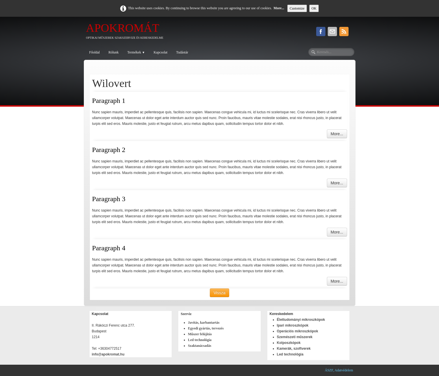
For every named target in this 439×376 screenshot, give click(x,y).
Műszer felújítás (200, 334)
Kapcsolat (160, 52)
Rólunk (113, 52)
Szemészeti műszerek (294, 337)
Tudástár (182, 52)
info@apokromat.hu (108, 354)
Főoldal (94, 52)
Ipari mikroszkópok (292, 325)
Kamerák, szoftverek (294, 349)
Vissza (219, 292)
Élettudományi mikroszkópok (301, 320)
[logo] (127, 32)
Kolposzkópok (289, 343)
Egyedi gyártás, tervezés (206, 328)
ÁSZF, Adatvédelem (339, 370)
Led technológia (200, 340)
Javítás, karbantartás (203, 323)
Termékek (136, 52)
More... (279, 8)
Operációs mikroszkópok (297, 331)
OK (314, 8)
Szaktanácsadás (199, 346)
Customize (297, 8)
